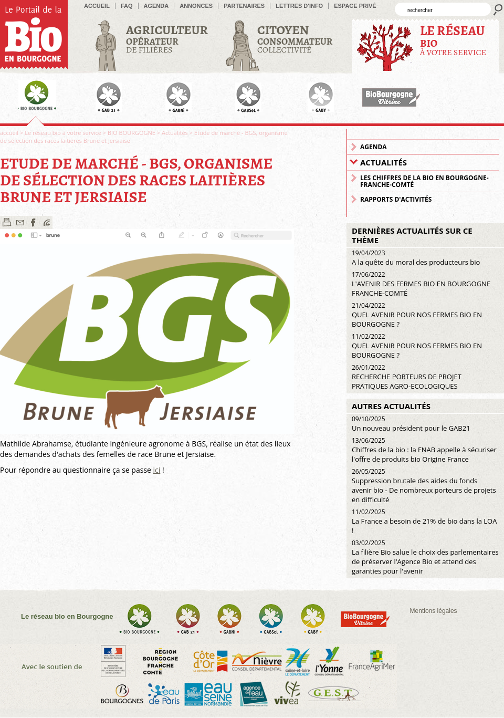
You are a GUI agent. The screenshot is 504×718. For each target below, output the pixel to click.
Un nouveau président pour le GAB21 (411, 423)
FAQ (127, 6)
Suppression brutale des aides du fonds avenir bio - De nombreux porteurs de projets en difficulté (424, 485)
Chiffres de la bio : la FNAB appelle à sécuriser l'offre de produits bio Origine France (424, 450)
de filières (167, 39)
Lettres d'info (299, 6)
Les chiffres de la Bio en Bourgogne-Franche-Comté (424, 181)
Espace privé (355, 6)
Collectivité (294, 39)
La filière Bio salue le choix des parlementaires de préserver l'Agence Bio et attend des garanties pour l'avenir (425, 557)
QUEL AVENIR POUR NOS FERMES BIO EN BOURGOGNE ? (417, 315)
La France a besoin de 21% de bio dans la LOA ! (424, 521)
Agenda (156, 6)
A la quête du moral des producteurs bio (416, 257)
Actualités (175, 133)
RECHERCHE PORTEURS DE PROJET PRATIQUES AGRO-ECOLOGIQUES (406, 377)
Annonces (196, 6)
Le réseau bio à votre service (63, 133)
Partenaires (244, 6)
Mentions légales (433, 611)
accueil (97, 6)
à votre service (453, 40)
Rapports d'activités (396, 199)
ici (157, 470)
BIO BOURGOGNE (131, 133)
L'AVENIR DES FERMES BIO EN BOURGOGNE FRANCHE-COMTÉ (421, 284)
